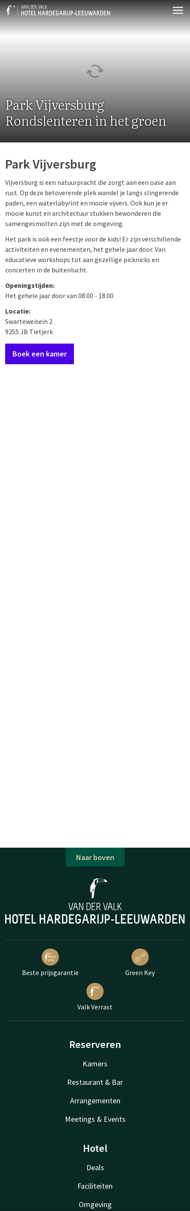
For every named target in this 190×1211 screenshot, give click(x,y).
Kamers (95, 1064)
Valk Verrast (95, 997)
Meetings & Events (95, 1119)
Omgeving (95, 1204)
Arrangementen (95, 1100)
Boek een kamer (39, 354)
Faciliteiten (95, 1186)
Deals (95, 1167)
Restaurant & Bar (95, 1082)
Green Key (140, 962)
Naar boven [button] (95, 857)
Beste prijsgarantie (50, 962)
